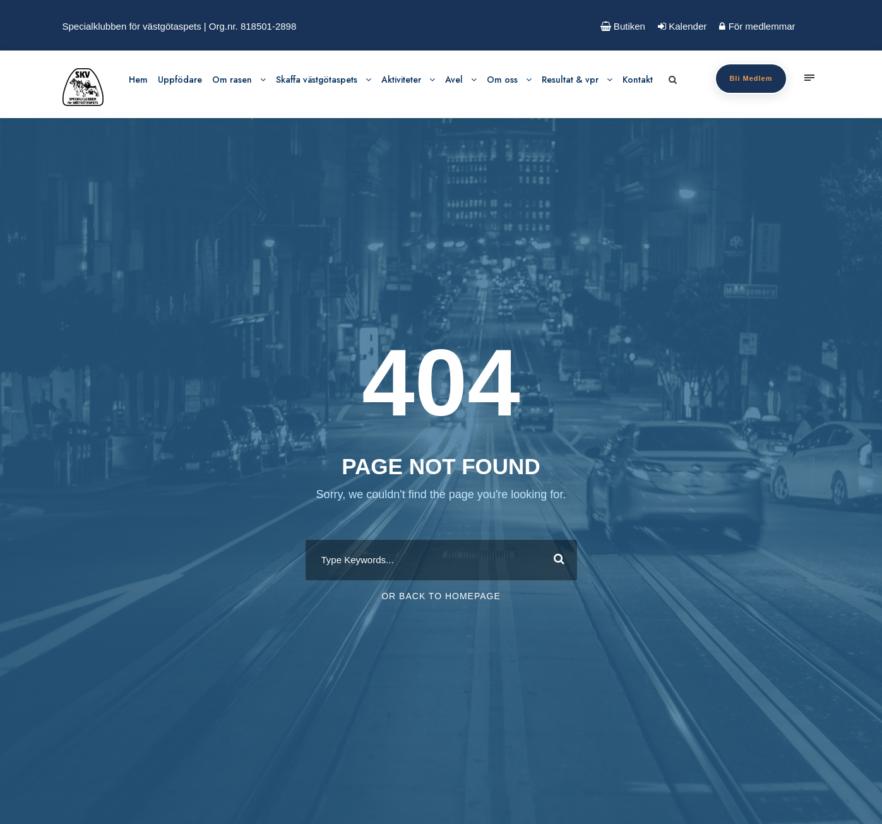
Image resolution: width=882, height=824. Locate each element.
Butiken (622, 26)
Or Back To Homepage (441, 596)
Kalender (682, 26)
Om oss (502, 79)
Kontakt (638, 79)
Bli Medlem (750, 78)
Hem (138, 79)
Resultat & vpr (570, 79)
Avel (454, 79)
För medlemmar (757, 26)
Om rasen (232, 79)
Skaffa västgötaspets (316, 79)
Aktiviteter (401, 79)
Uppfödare (180, 79)
